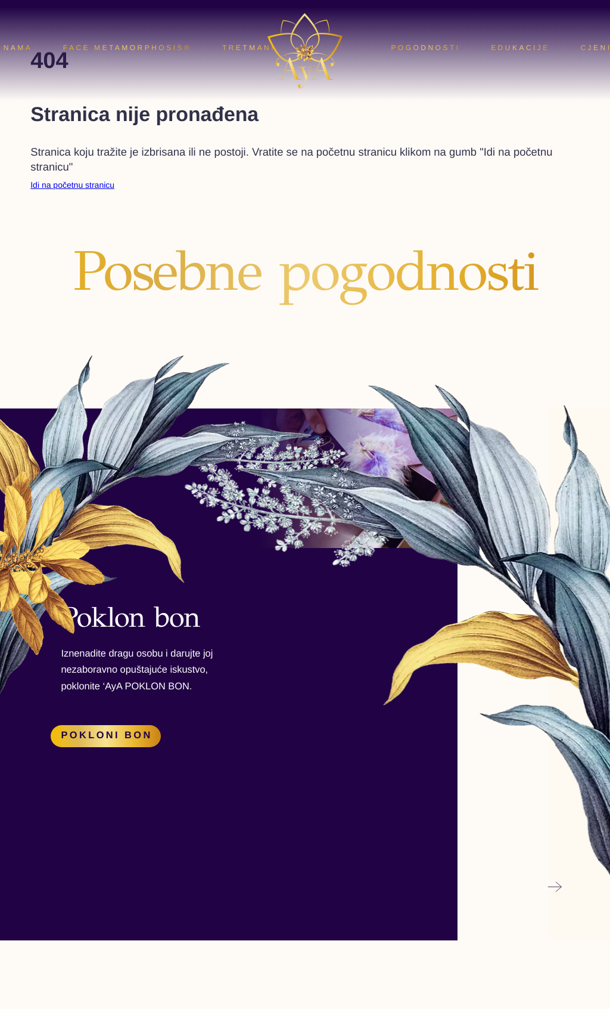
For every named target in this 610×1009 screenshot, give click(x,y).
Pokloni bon (106, 735)
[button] (18, 632)
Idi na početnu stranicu (72, 185)
